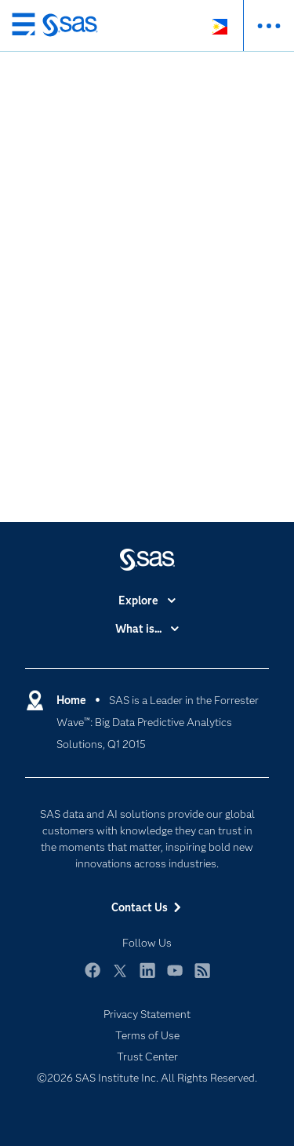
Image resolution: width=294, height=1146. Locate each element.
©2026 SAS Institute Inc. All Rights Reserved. (147, 1078)
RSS (202, 977)
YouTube (175, 977)
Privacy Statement (147, 1014)
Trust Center (147, 1056)
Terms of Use (147, 1035)
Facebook (92, 977)
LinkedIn (147, 977)
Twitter (120, 977)
